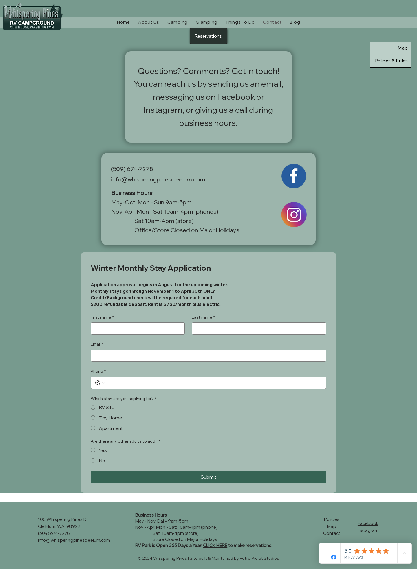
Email (97, 344)
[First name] (136, 328)
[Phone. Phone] (214, 383)
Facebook (368, 523)
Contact (331, 533)
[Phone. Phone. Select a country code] (100, 382)
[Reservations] (208, 36)
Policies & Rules (391, 60)
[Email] (206, 355)
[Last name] (257, 328)
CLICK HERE (215, 545)
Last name (203, 317)
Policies (331, 519)
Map (331, 526)
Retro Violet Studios (259, 558)
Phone (98, 372)
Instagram (368, 530)
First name (102, 317)
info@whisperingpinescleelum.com (158, 179)
